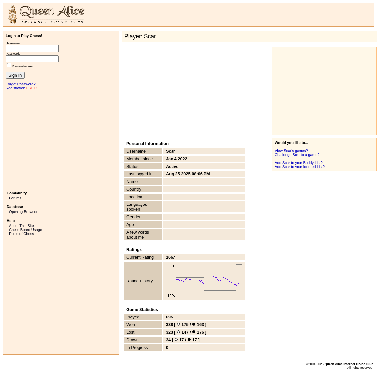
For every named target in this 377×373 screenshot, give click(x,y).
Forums (15, 198)
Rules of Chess (21, 234)
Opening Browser (23, 212)
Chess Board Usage (25, 230)
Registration (15, 88)
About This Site (21, 226)
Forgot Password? (21, 84)
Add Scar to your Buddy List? (299, 163)
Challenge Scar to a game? (297, 155)
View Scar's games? (291, 151)
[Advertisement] (61, 139)
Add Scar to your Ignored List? (300, 166)
